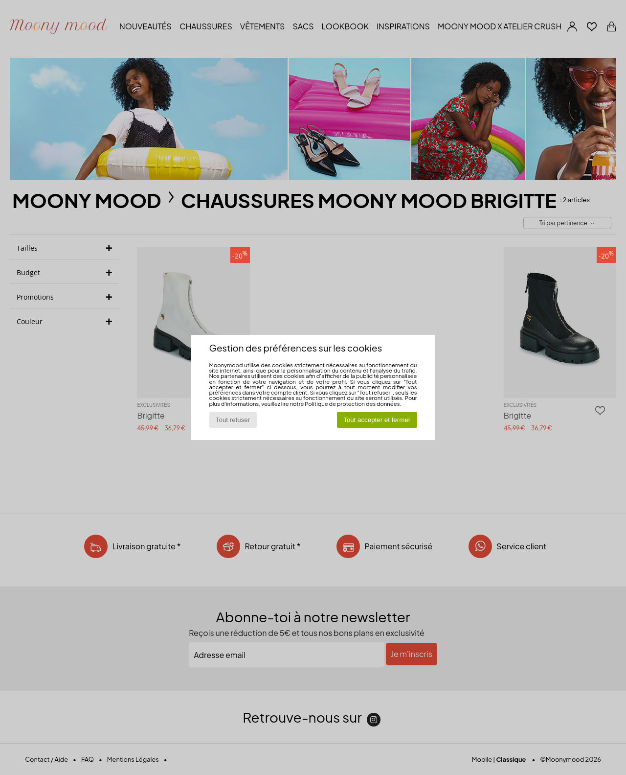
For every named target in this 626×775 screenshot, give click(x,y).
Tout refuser (233, 419)
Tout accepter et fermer (376, 419)
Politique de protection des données (352, 403)
